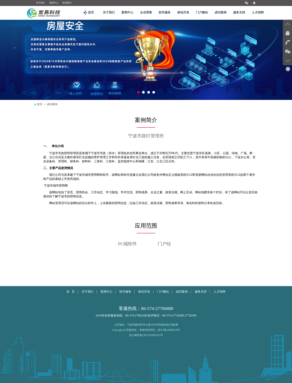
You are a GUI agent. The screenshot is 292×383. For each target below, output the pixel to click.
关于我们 (40, 2)
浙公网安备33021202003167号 (146, 335)
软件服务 (165, 12)
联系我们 (67, 2)
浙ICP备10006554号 (169, 330)
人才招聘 (258, 12)
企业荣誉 (146, 12)
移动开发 (183, 12)
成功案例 (220, 12)
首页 (90, 12)
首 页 (70, 291)
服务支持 (239, 12)
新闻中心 (53, 2)
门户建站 (202, 12)
